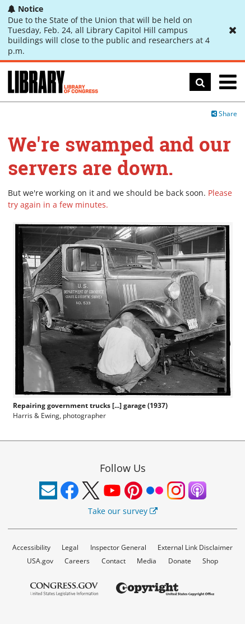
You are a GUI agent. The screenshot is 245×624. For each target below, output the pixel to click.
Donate (179, 561)
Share (224, 113)
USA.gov (40, 561)
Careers (77, 561)
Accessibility (31, 547)
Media (146, 561)
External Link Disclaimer (195, 547)
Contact (113, 561)
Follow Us (123, 468)
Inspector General (118, 547)
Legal (70, 547)
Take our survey (123, 511)
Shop (210, 561)
